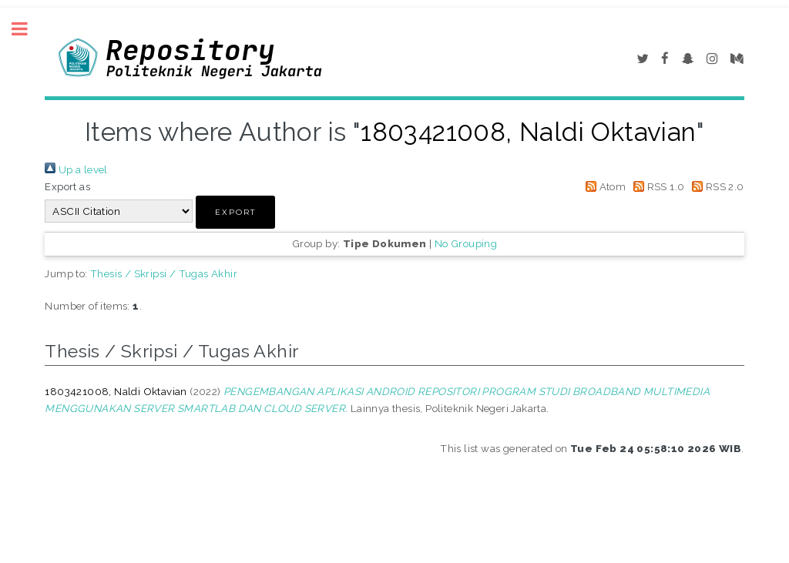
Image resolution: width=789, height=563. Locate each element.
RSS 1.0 (657, 186)
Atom (603, 186)
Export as (67, 186)
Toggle (27, 29)
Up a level (76, 169)
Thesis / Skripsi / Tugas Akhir (163, 273)
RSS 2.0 (715, 186)
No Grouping (466, 243)
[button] (235, 212)
